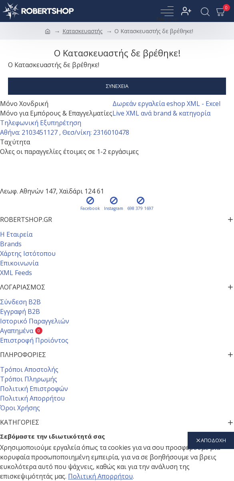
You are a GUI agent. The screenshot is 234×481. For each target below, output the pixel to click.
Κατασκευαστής (82, 31)
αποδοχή (213, 440)
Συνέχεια (117, 86)
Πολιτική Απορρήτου (100, 476)
